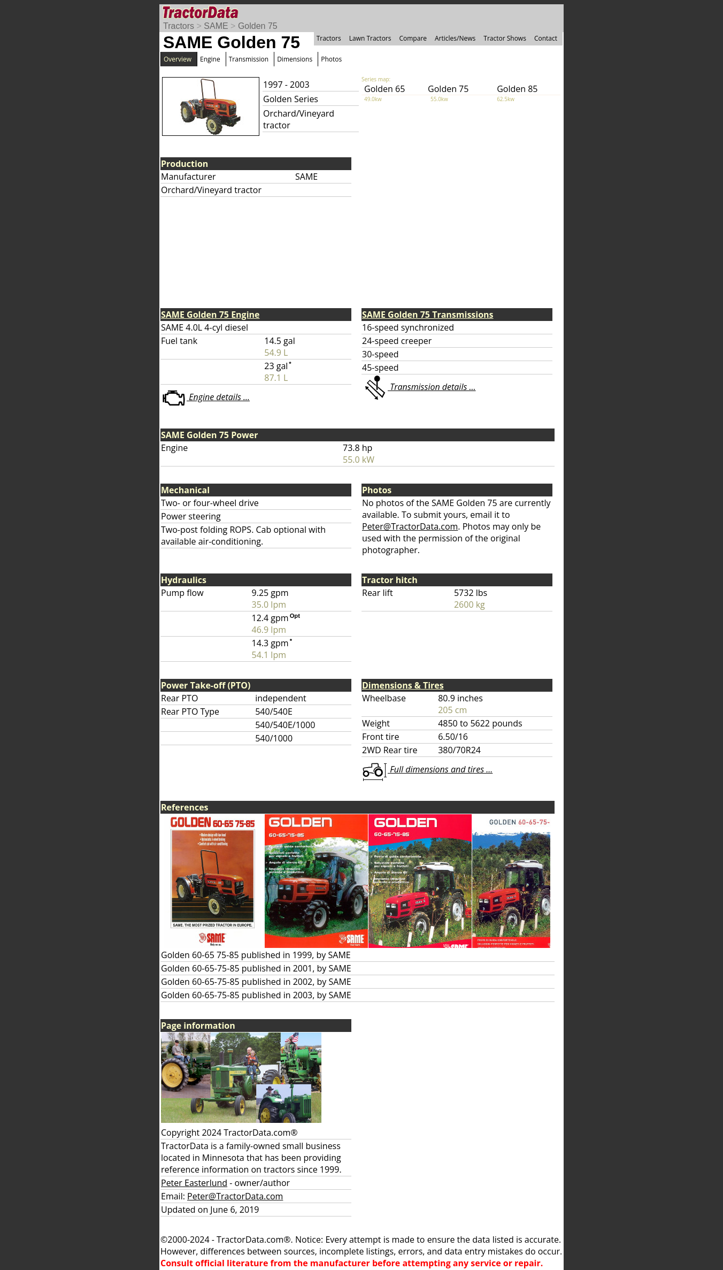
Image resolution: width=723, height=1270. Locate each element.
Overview (177, 59)
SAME (216, 25)
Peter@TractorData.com (410, 526)
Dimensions (294, 59)
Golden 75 (258, 25)
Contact (545, 38)
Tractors (178, 25)
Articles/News (455, 38)
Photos (331, 59)
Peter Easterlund (194, 1183)
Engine (210, 59)
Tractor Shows (504, 38)
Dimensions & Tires (403, 685)
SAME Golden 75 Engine (210, 314)
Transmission (248, 59)
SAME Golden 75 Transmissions (428, 314)
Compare (413, 38)
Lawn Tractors (370, 38)
